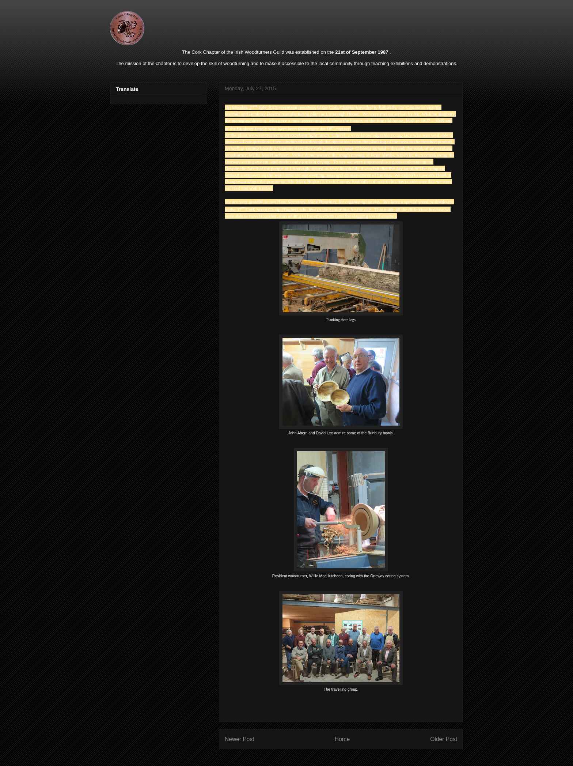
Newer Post (239, 739)
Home (342, 739)
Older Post (443, 739)
